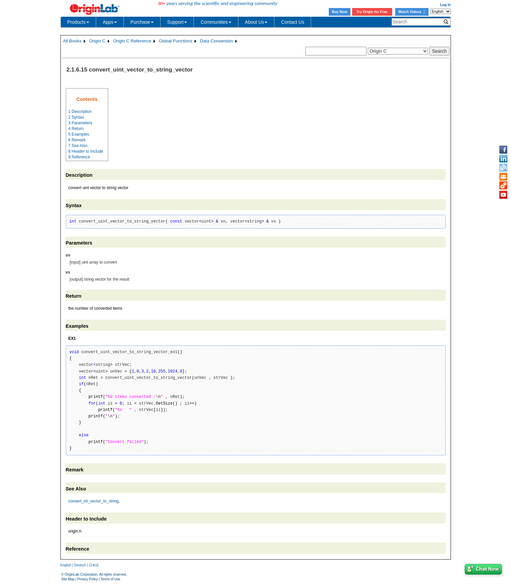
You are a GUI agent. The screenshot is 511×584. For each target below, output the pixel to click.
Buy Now (339, 12)
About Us (256, 22)
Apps (110, 22)
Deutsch (80, 565)
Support (177, 22)
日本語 (94, 565)
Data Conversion (216, 40)
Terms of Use (110, 579)
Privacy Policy (87, 579)
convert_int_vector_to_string (93, 501)
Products (78, 22)
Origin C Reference (132, 40)
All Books (72, 40)
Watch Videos (411, 12)
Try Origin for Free (372, 12)
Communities (216, 22)
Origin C (97, 40)
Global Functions (175, 40)
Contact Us (292, 22)
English (65, 565)
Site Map (67, 579)
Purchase (142, 22)
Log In (445, 5)
